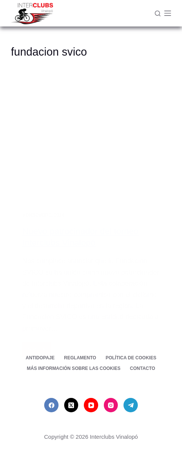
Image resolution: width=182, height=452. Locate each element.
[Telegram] (130, 405)
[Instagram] (111, 405)
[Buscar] (157, 13)
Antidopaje (40, 357)
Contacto (142, 368)
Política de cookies (131, 357)
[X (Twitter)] (71, 405)
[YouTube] (91, 405)
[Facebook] (51, 405)
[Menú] (167, 13)
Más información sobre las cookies (73, 368)
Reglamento (80, 357)
